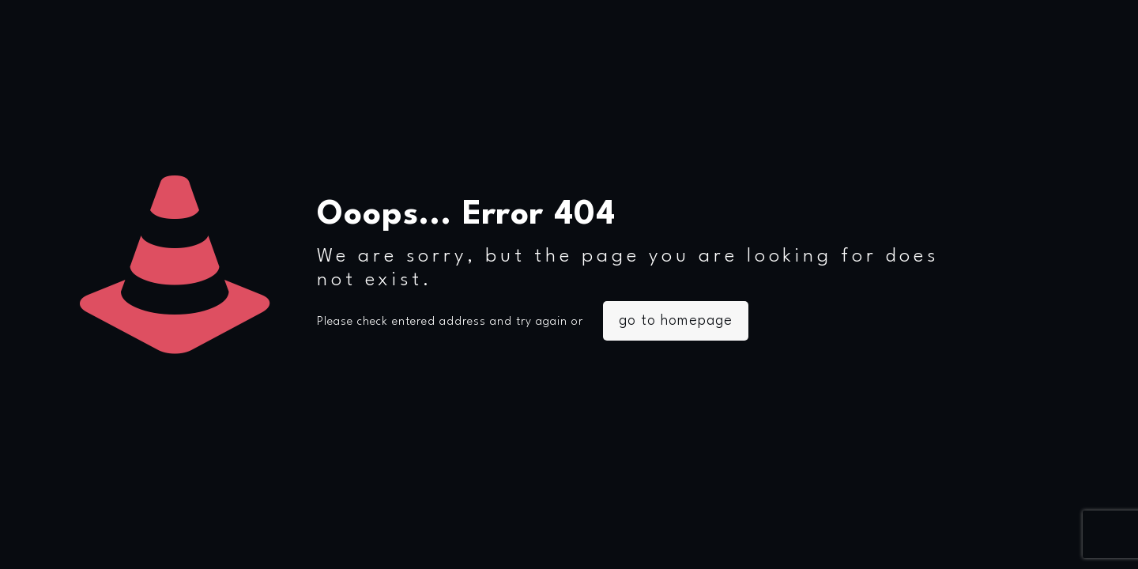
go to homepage (676, 321)
